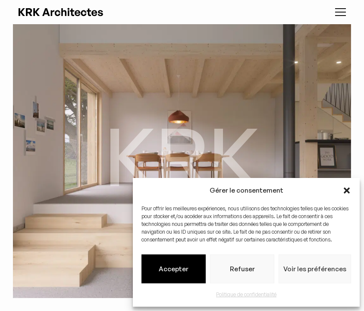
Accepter (173, 269)
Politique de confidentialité (246, 294)
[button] (346, 190)
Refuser (242, 269)
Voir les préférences (314, 269)
